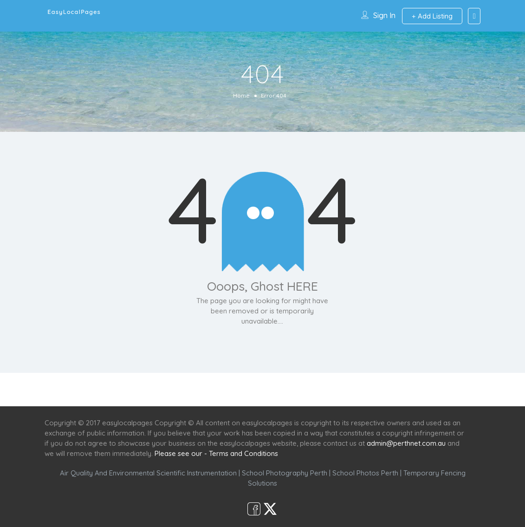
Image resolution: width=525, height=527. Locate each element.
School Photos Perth (365, 472)
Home (241, 95)
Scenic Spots (264, 389)
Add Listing (432, 16)
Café (308, 389)
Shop (339, 389)
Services (213, 389)
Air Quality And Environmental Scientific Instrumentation (148, 472)
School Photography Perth (284, 472)
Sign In (384, 15)
